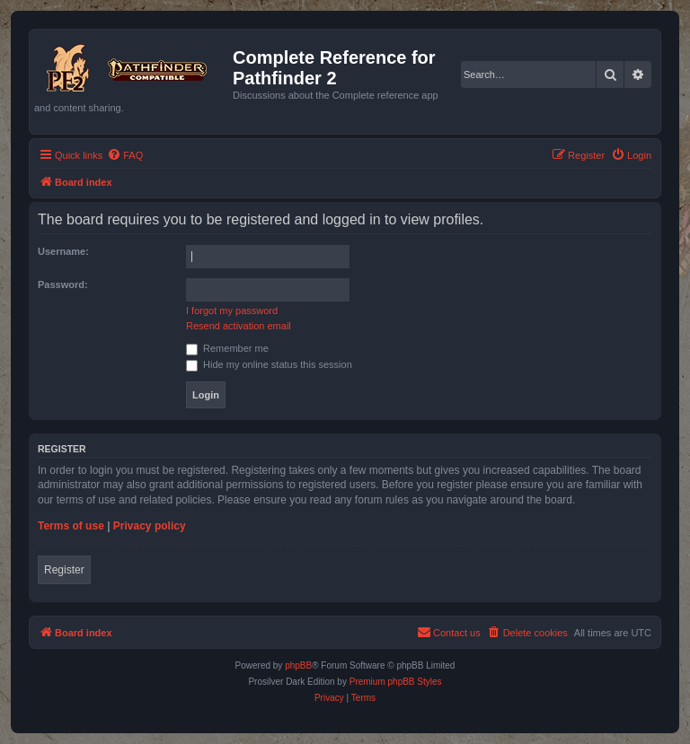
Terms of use (71, 526)
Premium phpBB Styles (395, 682)
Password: (63, 284)
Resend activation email (238, 325)
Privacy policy (149, 526)
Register (64, 570)
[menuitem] (125, 155)
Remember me (227, 348)
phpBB (298, 665)
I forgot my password (232, 310)
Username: (63, 251)
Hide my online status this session (269, 364)
